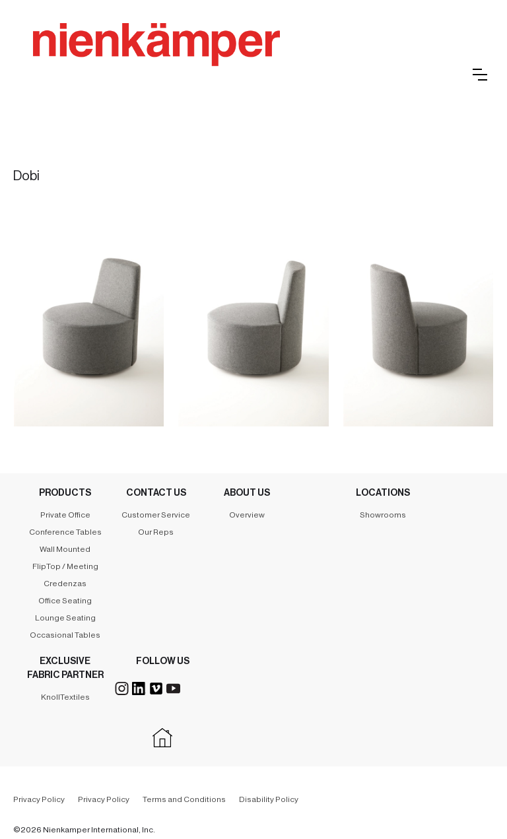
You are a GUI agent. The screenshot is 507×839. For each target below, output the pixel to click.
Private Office (65, 515)
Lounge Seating (65, 618)
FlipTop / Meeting (65, 566)
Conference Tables (65, 532)
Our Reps (156, 532)
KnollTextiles (65, 697)
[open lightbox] (89, 313)
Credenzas (65, 583)
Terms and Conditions (184, 799)
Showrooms (383, 515)
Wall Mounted (65, 549)
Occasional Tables (65, 635)
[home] (224, 59)
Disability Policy (268, 799)
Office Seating (65, 601)
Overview (247, 515)
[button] (480, 75)
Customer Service (155, 515)
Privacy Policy (39, 799)
